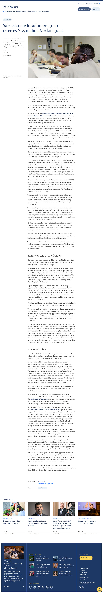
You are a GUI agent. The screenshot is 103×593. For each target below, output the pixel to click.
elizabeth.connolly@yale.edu (45, 484)
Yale (81, 588)
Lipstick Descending (43, 11)
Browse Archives (84, 568)
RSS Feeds (82, 570)
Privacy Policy (82, 579)
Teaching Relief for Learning (39, 399)
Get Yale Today (86, 558)
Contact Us (82, 574)
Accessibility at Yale (84, 577)
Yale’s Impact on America (19, 11)
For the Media (83, 572)
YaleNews (10, 7)
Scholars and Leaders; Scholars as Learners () (46, 410)
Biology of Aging (32, 11)
